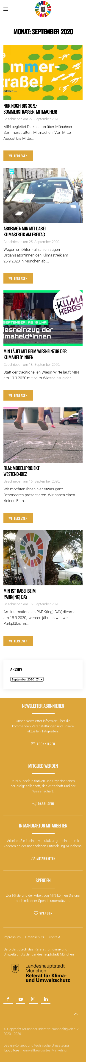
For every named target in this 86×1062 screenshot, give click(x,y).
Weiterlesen (18, 155)
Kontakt (54, 937)
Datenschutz (34, 937)
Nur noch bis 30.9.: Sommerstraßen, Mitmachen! (30, 108)
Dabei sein (43, 803)
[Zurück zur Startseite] (43, 9)
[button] (5, 9)
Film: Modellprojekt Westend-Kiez (21, 470)
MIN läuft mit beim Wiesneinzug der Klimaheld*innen (35, 354)
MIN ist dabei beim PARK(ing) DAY (19, 593)
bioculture (11, 1050)
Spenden (43, 913)
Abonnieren (43, 743)
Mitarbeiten (43, 858)
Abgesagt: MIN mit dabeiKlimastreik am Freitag (24, 231)
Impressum (12, 937)
